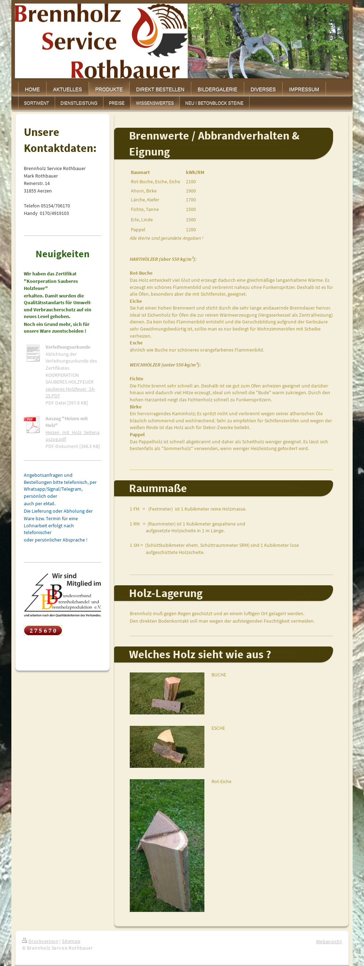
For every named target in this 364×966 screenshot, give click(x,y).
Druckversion (40, 941)
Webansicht (329, 941)
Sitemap (71, 941)
